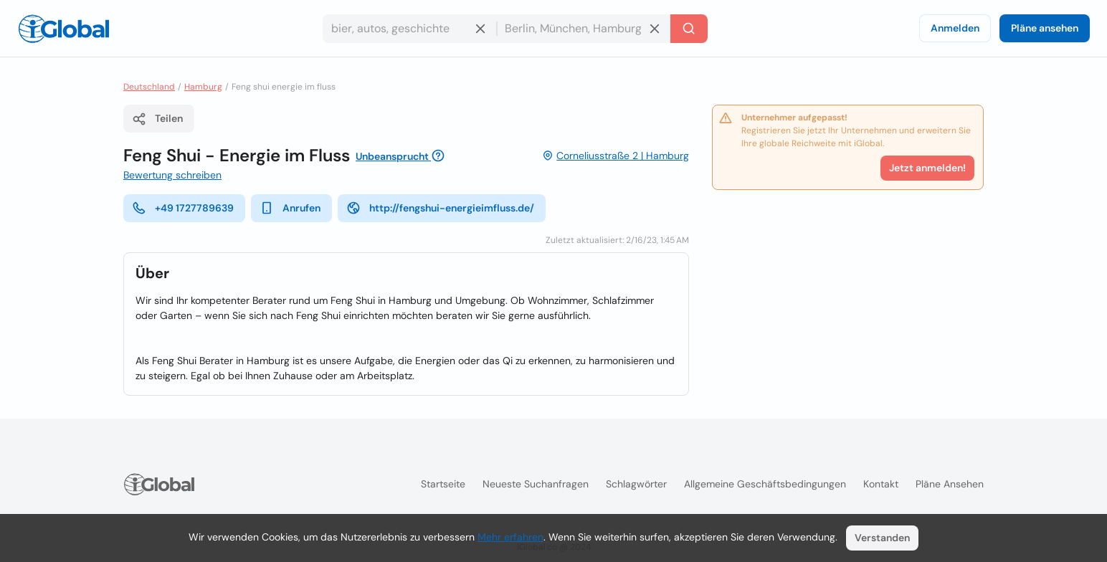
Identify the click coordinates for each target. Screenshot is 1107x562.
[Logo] (63, 28)
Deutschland (149, 86)
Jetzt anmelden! (927, 167)
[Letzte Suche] (689, 28)
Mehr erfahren (510, 536)
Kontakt (880, 483)
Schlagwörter (636, 483)
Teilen (157, 119)
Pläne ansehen (1044, 28)
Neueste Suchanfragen (536, 483)
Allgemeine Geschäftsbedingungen (765, 483)
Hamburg (203, 86)
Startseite (443, 483)
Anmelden (955, 28)
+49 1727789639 (183, 208)
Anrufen (290, 208)
